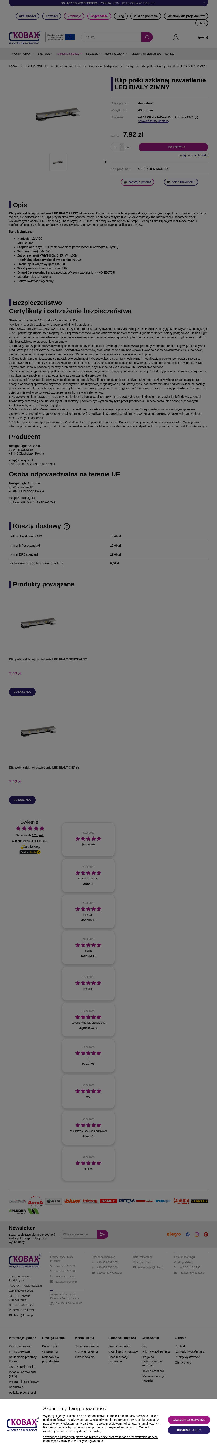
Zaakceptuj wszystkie (189, 1419)
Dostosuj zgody (189, 1430)
